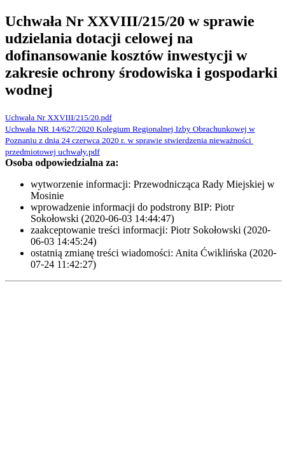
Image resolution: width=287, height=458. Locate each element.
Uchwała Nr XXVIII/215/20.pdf (58, 117)
